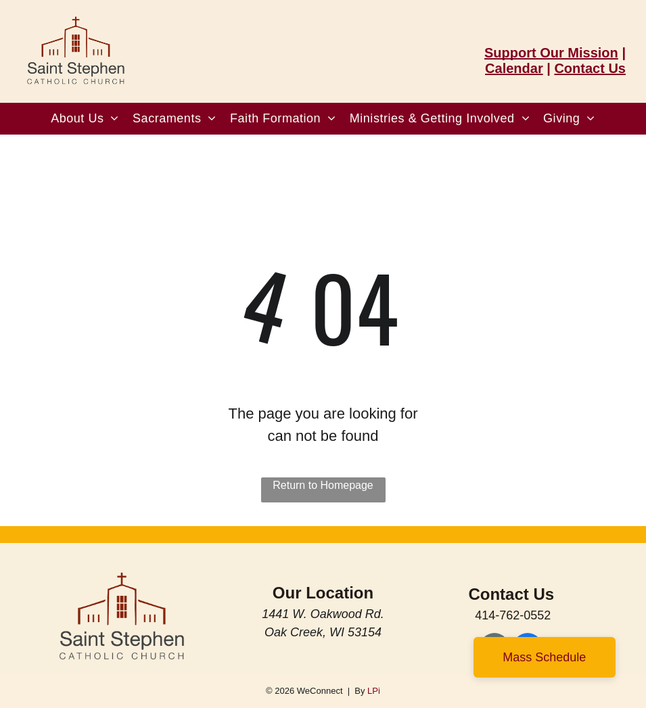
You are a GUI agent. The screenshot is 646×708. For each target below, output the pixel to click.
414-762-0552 (513, 615)
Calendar (514, 68)
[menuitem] (85, 119)
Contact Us (590, 68)
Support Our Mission (551, 52)
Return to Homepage (323, 485)
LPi (373, 691)
